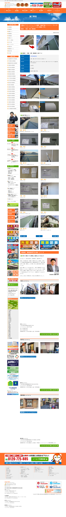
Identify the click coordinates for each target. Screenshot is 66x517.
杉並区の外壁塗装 (12, 89)
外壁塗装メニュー (23, 467)
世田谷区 (10, 318)
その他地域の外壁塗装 (12, 108)
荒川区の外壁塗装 (12, 82)
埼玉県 (10, 327)
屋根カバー (10, 31)
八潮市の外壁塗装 (12, 93)
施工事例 (41, 11)
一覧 (39, 236)
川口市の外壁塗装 (12, 99)
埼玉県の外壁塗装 (12, 91)
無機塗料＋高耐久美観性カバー (13, 195)
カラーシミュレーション (52, 474)
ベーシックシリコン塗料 (12, 169)
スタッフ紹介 (13, 217)
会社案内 (17, 11)
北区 (9, 323)
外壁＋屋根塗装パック (11, 188)
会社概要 (13, 210)
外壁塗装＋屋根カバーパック (12, 194)
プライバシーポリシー (9, 476)
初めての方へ (9, 11)
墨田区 (10, 315)
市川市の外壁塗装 (12, 106)
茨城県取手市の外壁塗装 (13, 58)
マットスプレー (11, 44)
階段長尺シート (11, 48)
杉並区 (10, 326)
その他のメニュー (37, 470)
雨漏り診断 (50, 467)
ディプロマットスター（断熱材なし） (13, 186)
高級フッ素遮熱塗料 (24, 476)
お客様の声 (49, 11)
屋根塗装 (35, 56)
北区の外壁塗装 (11, 84)
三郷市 (10, 334)
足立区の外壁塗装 (12, 67)
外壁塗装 (32, 56)
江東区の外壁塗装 (12, 65)
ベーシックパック (11, 189)
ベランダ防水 (11, 40)
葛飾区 (10, 314)
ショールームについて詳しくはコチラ (49, 334)
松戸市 (10, 335)
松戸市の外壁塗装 (12, 104)
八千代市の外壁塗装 (12, 78)
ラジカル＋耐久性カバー (12, 196)
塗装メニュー (33, 11)
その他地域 (10, 338)
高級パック (10, 190)
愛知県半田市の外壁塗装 (13, 63)
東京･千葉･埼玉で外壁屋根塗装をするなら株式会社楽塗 (46, 494)
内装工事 (10, 46)
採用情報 (7, 473)
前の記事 (54, 236)
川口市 (10, 332)
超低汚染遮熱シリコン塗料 (12, 170)
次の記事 (24, 236)
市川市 (10, 336)
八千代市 (10, 319)
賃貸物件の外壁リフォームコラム (54, 473)
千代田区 (10, 310)
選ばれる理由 (25, 11)
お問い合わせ (8, 475)
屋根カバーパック (10, 181)
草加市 (10, 331)
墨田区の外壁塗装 (12, 71)
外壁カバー (10, 37)
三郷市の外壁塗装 (12, 102)
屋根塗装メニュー (23, 473)
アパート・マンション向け (12, 201)
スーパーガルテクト (11, 183)
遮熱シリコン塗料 (11, 177)
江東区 (10, 311)
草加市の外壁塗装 (12, 97)
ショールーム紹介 (9, 474)
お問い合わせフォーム (13, 284)
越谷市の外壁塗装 (12, 95)
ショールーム (57, 11)
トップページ (8, 467)
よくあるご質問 (51, 475)
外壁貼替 (10, 35)
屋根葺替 (10, 33)
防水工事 (10, 50)
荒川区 (10, 322)
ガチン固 (10, 42)
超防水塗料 (10, 173)
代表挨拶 (13, 213)
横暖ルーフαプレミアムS (12, 182)
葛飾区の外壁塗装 (12, 69)
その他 (10, 53)
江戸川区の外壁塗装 (12, 80)
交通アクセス (13, 221)
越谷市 (10, 330)
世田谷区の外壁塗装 (12, 76)
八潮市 (10, 328)
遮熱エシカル (23, 470)
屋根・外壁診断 (51, 468)
